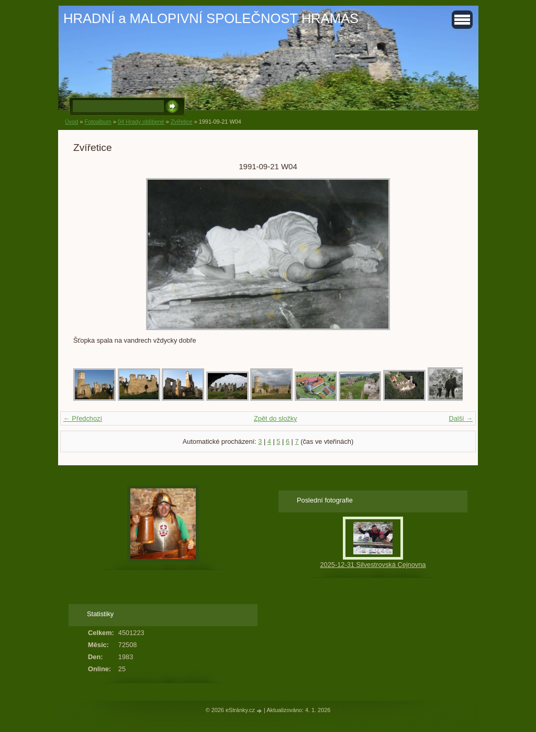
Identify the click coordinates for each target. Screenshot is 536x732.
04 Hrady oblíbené (141, 121)
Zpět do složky (275, 418)
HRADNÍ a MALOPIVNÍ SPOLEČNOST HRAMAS (211, 18)
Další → (461, 418)
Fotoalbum (97, 121)
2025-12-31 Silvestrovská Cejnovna (373, 565)
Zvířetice (182, 121)
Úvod (71, 121)
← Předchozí (82, 418)
